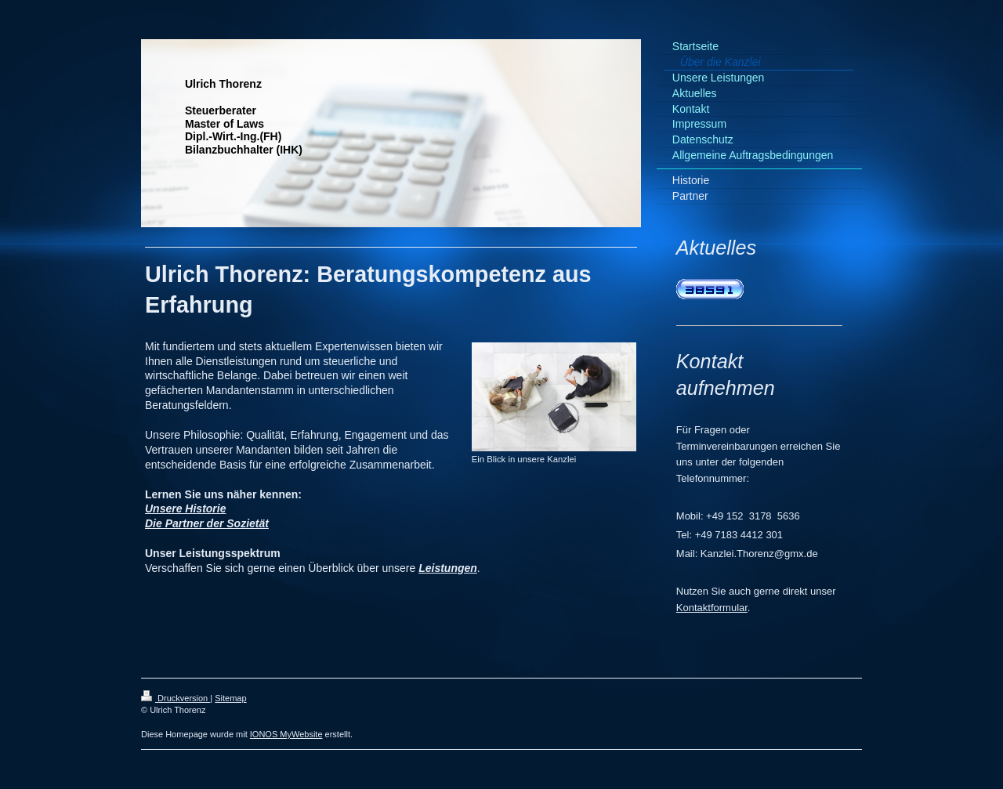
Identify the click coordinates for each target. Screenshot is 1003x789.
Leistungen (447, 568)
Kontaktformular (712, 607)
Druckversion (175, 698)
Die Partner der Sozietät (207, 523)
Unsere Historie (185, 508)
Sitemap (230, 698)
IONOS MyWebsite (286, 734)
